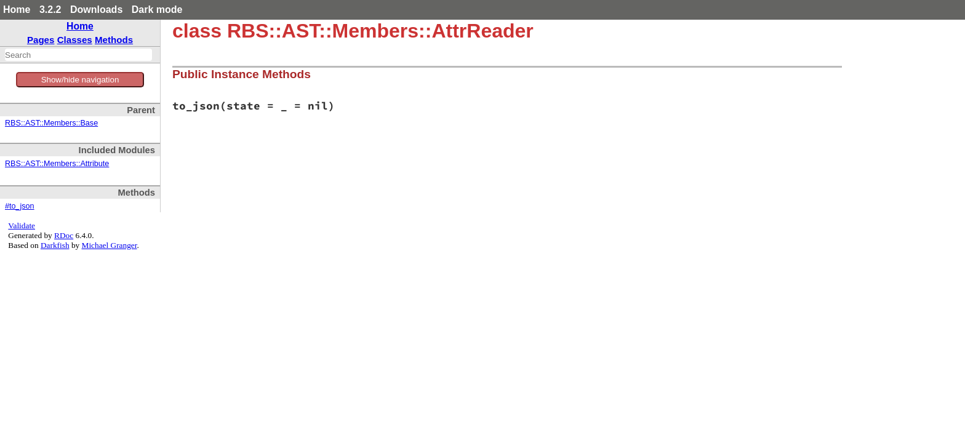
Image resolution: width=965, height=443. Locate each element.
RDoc (63, 235)
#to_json (19, 206)
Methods (114, 39)
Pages (41, 39)
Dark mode (157, 9)
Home (16, 9)
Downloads (96, 9)
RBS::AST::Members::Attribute (57, 163)
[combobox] (78, 55)
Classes (74, 39)
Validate (21, 225)
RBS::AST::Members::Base (51, 123)
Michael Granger (109, 245)
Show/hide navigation (80, 79)
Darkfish (55, 245)
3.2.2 (50, 9)
